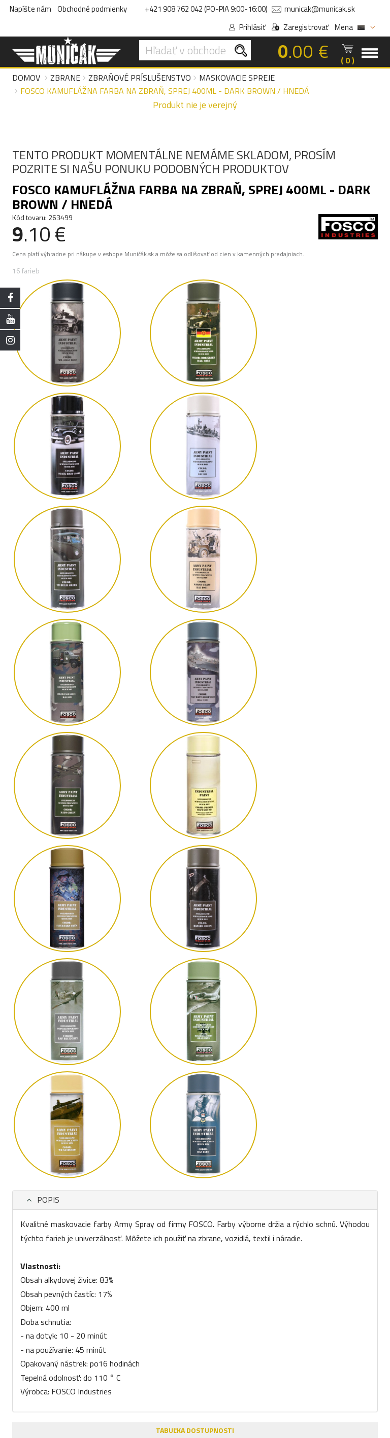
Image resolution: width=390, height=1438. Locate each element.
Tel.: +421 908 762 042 (177, 1361)
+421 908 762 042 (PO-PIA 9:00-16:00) (206, 9)
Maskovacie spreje (237, 78)
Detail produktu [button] (111, 986)
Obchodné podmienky (92, 9)
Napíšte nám (30, 9)
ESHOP (145, 1257)
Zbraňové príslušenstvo (139, 78)
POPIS (35, 352)
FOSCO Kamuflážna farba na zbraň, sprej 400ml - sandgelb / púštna (110, 907)
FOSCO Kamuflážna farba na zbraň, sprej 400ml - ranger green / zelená (278, 907)
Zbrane (65, 78)
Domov (26, 78)
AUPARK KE (237, 1257)
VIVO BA (173, 1257)
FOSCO (50, 921)
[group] (111, 885)
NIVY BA (203, 1257)
